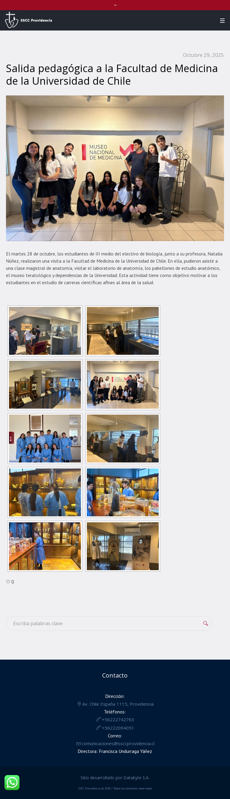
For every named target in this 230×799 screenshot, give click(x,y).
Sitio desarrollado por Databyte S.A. (115, 777)
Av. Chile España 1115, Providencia (118, 704)
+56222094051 (118, 728)
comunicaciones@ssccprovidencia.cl (118, 743)
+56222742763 (118, 719)
